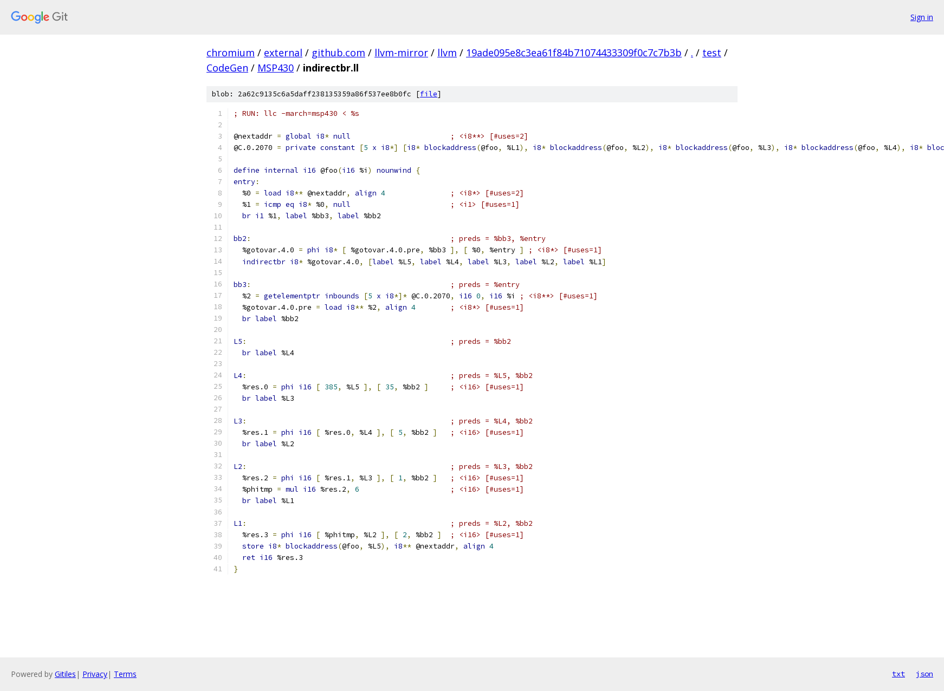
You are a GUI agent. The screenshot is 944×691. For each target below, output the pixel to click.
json (924, 674)
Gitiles (65, 674)
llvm (447, 52)
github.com (338, 52)
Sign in (921, 17)
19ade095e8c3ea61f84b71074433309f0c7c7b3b (574, 52)
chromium (230, 52)
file (428, 94)
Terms (125, 674)
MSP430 (275, 67)
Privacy (94, 674)
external (283, 52)
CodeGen (227, 67)
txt (898, 674)
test (711, 52)
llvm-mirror (401, 52)
